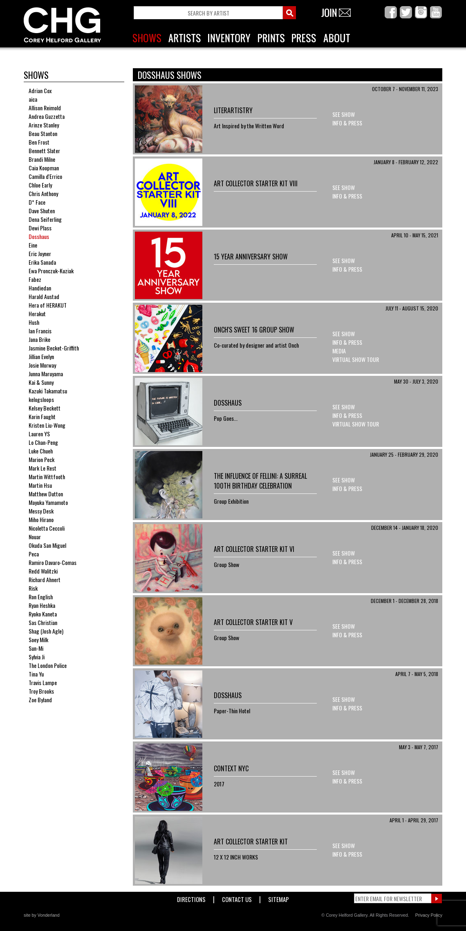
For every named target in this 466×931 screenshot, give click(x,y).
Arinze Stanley (44, 125)
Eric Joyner (40, 253)
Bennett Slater (44, 150)
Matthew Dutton (46, 493)
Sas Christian (43, 622)
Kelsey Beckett (44, 408)
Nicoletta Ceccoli (47, 528)
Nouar (35, 536)
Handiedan (40, 288)
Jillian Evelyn (41, 356)
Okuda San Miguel (47, 545)
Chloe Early (40, 185)
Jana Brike (39, 339)
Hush (34, 322)
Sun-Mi (36, 648)
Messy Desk (41, 511)
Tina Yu (36, 674)
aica (33, 99)
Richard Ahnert (44, 579)
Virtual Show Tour (355, 359)
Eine (33, 245)
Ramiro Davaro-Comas (52, 562)
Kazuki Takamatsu (48, 390)
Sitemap (278, 897)
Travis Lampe (43, 682)
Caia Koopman (44, 167)
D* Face (37, 202)
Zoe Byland (40, 699)
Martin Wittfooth (47, 476)
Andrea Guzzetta (47, 116)
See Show (343, 114)
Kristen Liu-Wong (47, 425)
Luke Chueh (41, 451)
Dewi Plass (40, 227)
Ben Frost (39, 142)
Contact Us (237, 897)
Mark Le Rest (42, 468)
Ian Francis (40, 330)
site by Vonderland (42, 915)
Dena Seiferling (45, 219)
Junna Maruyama (46, 373)
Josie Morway (42, 365)
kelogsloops (41, 399)
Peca (34, 553)
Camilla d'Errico (45, 176)
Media (339, 350)
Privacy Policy (428, 915)
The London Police (48, 665)
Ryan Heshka (42, 605)
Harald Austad (44, 296)
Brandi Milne (42, 159)
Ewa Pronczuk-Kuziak (51, 270)
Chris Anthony (43, 193)
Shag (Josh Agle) (46, 631)
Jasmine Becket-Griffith (54, 348)
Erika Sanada (42, 262)
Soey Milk (38, 639)
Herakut (37, 313)
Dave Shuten (42, 210)
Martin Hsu (40, 485)
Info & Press (347, 122)
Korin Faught (42, 416)
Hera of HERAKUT (48, 305)
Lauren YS (39, 433)
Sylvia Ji (37, 656)
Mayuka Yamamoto (48, 502)
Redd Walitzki (43, 571)
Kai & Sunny (41, 382)
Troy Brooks (41, 691)
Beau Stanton (43, 133)
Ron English (41, 596)
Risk (33, 588)
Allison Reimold (45, 107)
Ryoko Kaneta (43, 614)
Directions (191, 897)
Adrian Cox (40, 90)
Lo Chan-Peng (43, 442)
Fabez (35, 279)
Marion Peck (41, 459)
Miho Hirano (41, 519)
